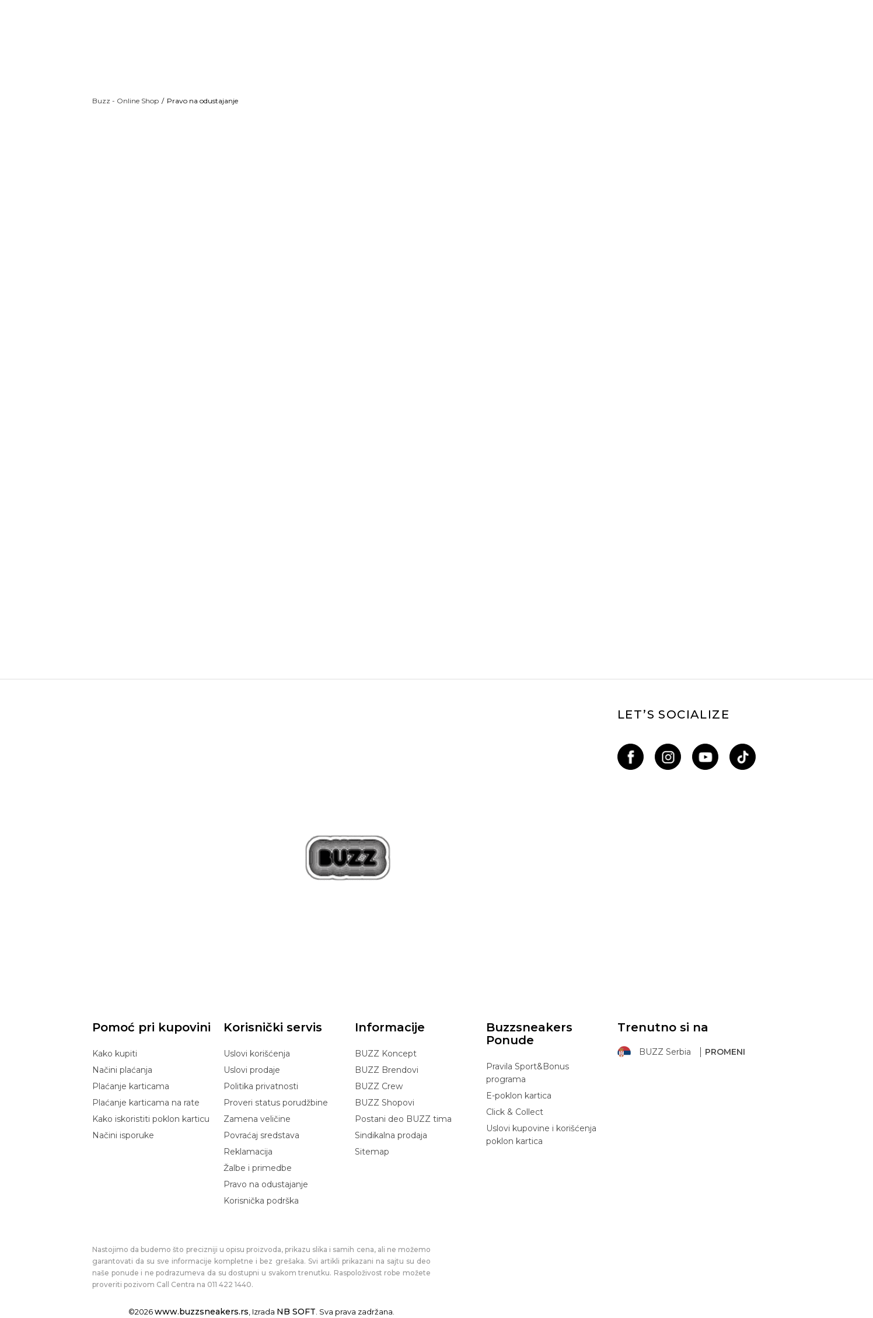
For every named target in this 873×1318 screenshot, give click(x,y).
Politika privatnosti (261, 1086)
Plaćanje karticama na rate (146, 1102)
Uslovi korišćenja (257, 1053)
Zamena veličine (257, 1119)
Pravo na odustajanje (266, 1184)
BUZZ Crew (379, 1086)
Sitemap (372, 1151)
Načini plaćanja (122, 1070)
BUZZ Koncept (386, 1053)
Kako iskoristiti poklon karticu (150, 1119)
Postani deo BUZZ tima (403, 1119)
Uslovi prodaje (252, 1070)
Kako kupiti (114, 1053)
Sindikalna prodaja (391, 1135)
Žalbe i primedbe (258, 1168)
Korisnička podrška (261, 1200)
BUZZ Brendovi (386, 1070)
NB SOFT (296, 1311)
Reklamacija (248, 1151)
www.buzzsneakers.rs (202, 1311)
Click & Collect (514, 1112)
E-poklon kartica (518, 1095)
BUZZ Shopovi (384, 1102)
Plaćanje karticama (130, 1086)
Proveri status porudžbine (276, 1102)
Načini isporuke (123, 1135)
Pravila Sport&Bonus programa (527, 1073)
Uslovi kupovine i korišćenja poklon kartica (541, 1134)
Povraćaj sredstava (261, 1135)
